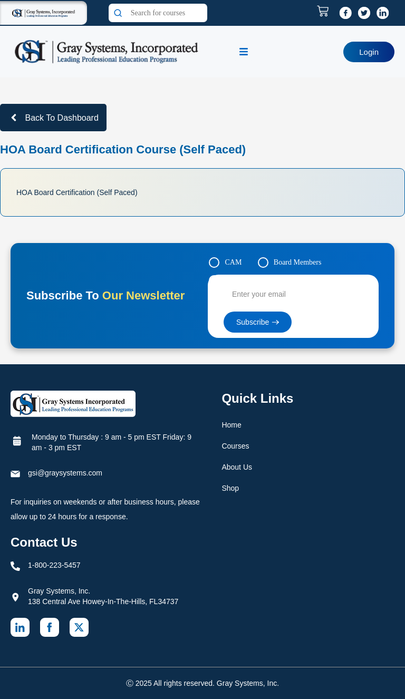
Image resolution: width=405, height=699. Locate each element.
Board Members (298, 262)
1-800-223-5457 (54, 565)
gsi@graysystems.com (65, 473)
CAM (233, 262)
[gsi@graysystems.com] (15, 474)
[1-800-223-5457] (15, 566)
